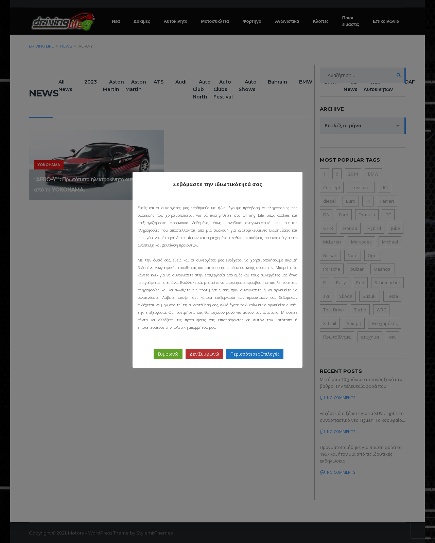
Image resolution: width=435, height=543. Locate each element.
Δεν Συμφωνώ (204, 354)
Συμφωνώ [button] (168, 354)
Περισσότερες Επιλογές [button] (254, 354)
